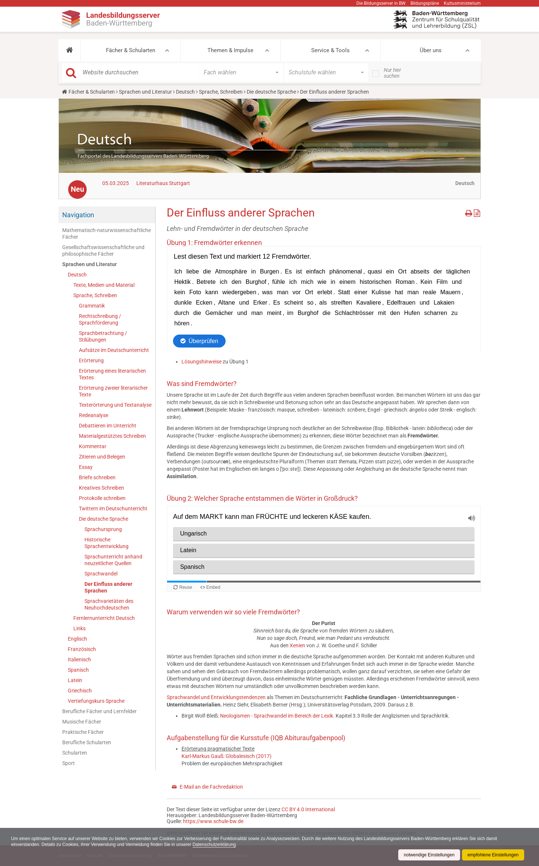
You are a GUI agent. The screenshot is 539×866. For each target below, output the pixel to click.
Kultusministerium (462, 3)
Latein (75, 680)
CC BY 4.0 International (308, 809)
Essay (86, 467)
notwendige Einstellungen (429, 854)
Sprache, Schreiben (221, 92)
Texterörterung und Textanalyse (115, 405)
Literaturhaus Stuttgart (163, 183)
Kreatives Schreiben (101, 488)
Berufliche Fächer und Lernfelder (99, 711)
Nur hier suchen (392, 73)
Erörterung (91, 360)
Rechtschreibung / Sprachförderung (100, 319)
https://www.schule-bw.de (213, 821)
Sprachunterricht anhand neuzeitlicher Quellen (113, 560)
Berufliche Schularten (86, 742)
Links (79, 628)
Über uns (431, 50)
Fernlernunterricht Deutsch (104, 618)
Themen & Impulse (230, 50)
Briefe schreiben (97, 477)
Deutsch (185, 92)
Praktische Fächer (83, 732)
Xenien (298, 645)
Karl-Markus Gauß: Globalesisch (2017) (227, 756)
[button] (69, 50)
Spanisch (78, 670)
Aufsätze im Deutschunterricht (114, 350)
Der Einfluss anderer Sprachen (108, 587)
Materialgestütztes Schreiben (112, 436)
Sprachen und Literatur (145, 92)
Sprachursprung (103, 529)
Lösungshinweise (202, 362)
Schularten (74, 753)
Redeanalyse (93, 415)
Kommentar (92, 446)
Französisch (82, 649)
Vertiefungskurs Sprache (96, 701)
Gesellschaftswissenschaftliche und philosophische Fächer (103, 250)
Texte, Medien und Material (103, 285)
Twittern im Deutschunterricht (113, 508)
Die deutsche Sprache (271, 92)
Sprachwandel (100, 574)
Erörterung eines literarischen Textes (112, 374)
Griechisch (80, 691)
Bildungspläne (424, 3)
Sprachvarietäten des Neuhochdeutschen (108, 604)
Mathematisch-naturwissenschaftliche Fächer (106, 233)
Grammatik (92, 306)
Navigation (78, 215)
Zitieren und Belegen (102, 457)
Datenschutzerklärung (214, 844)
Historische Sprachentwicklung (106, 543)
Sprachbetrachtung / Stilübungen (103, 336)
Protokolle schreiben (102, 498)
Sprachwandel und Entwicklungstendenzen (216, 697)
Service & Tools (330, 50)
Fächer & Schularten (130, 50)
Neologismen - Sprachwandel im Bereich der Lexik (276, 716)
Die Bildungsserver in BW (381, 3)
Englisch (77, 639)
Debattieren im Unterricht (107, 426)
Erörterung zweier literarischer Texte (113, 391)
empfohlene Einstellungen (493, 854)
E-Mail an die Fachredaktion (211, 787)
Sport (68, 763)
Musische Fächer (81, 722)
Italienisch (79, 659)
